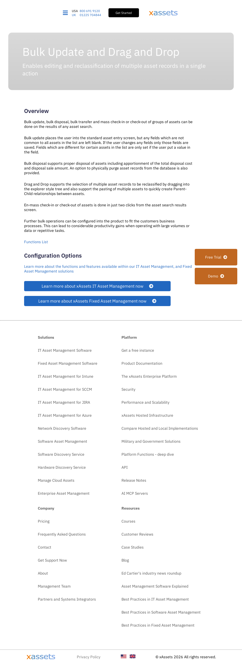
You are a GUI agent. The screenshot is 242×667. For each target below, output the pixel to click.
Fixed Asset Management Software (67, 363)
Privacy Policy (88, 656)
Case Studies (132, 547)
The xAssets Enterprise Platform (149, 376)
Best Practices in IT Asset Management (155, 599)
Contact (44, 547)
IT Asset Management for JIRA (64, 402)
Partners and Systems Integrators (67, 599)
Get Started (124, 13)
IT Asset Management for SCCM (65, 389)
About (43, 573)
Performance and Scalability (145, 402)
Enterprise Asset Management (64, 493)
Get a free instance (137, 350)
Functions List (36, 241)
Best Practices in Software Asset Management (161, 612)
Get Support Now (52, 560)
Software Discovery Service (61, 454)
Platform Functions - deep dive (147, 454)
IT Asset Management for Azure (65, 415)
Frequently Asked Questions (62, 534)
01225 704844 (90, 15)
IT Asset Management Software (65, 350)
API (124, 467)
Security (128, 389)
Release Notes (133, 480)
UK (74, 15)
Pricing (43, 521)
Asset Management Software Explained (154, 586)
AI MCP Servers (134, 493)
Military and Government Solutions (151, 441)
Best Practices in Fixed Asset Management (157, 625)
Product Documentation (141, 363)
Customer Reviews (137, 534)
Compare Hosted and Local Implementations (159, 428)
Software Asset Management (62, 441)
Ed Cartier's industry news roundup (151, 573)
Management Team (54, 586)
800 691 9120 (90, 11)
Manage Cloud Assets (56, 480)
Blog (125, 560)
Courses (128, 521)
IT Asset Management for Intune (65, 376)
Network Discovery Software (62, 428)
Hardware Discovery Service (62, 467)
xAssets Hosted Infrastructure (147, 415)
